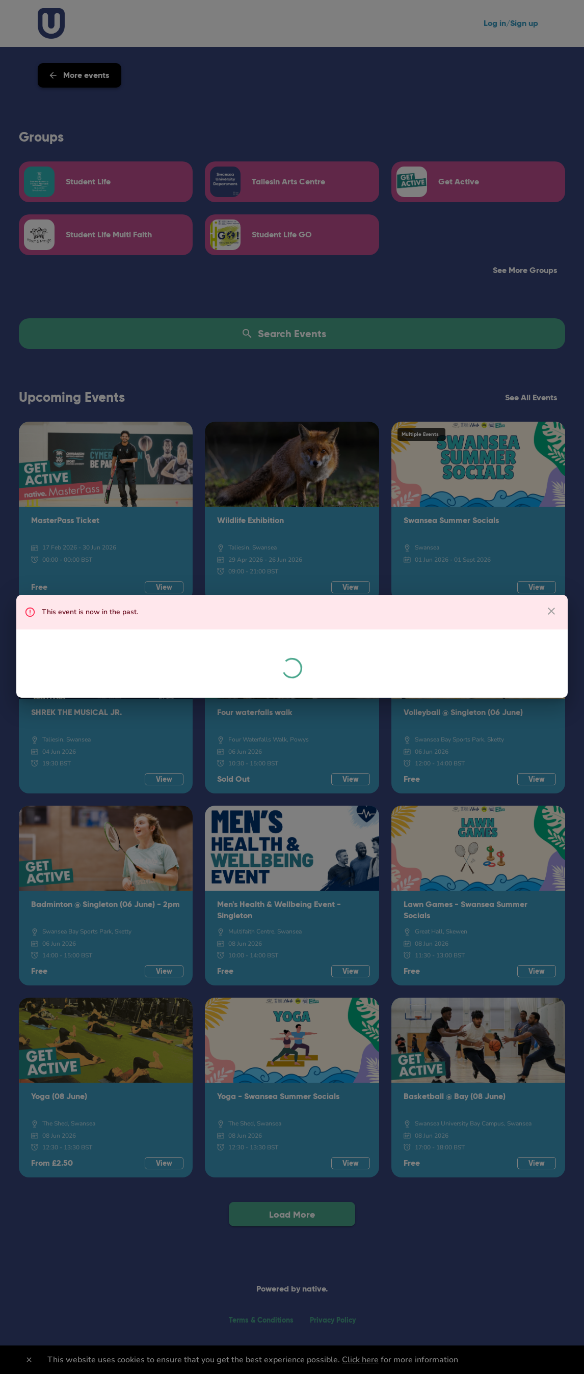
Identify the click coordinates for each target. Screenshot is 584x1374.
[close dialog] (551, 611)
